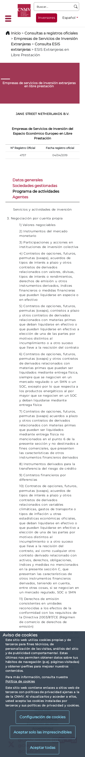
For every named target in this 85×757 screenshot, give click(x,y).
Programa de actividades (35, 191)
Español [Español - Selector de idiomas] (68, 18)
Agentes (20, 197)
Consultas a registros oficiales (51, 33)
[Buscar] (76, 6)
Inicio (16, 33)
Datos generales (27, 180)
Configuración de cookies (42, 717)
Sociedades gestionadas (34, 185)
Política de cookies (20, 681)
